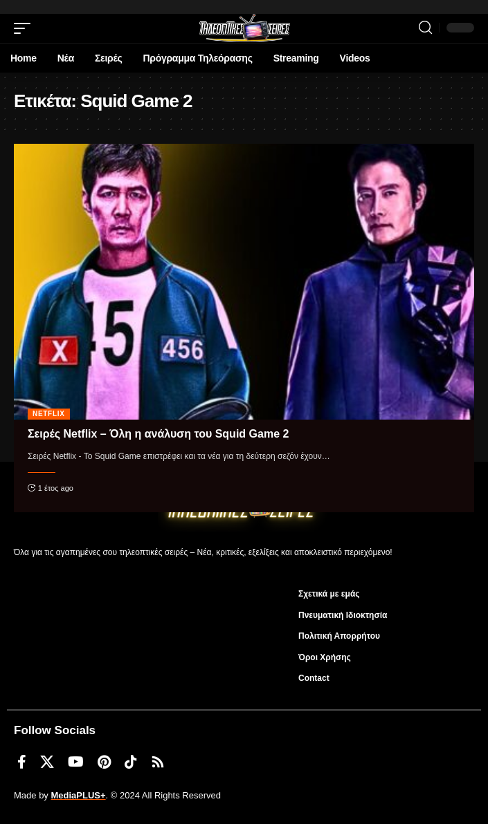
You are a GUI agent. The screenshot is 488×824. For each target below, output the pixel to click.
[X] (47, 762)
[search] (425, 28)
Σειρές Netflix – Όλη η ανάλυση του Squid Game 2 (158, 434)
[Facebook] (22, 762)
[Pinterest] (104, 762)
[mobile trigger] (25, 28)
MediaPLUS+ (78, 795)
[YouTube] (75, 762)
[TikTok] (131, 762)
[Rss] (157, 762)
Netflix (49, 414)
